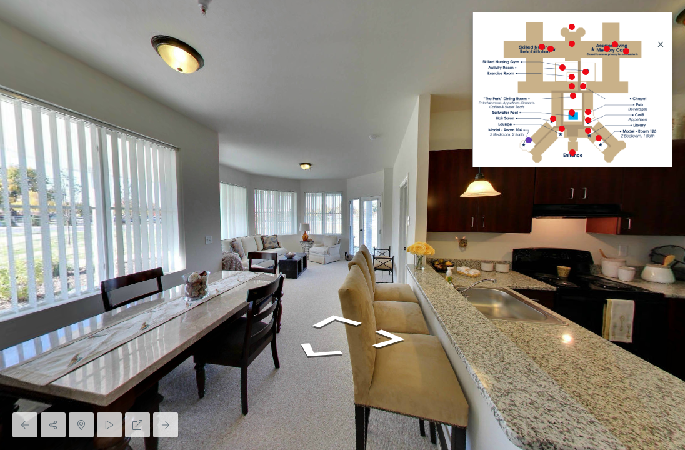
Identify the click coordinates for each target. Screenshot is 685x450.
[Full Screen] (137, 425)
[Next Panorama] (165, 425)
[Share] (53, 425)
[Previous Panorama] (25, 425)
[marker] (573, 153)
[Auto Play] (109, 425)
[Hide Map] (81, 425)
